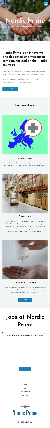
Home (25, 385)
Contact (25, 395)
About (25, 388)
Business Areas (25, 392)
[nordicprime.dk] (4, 3)
